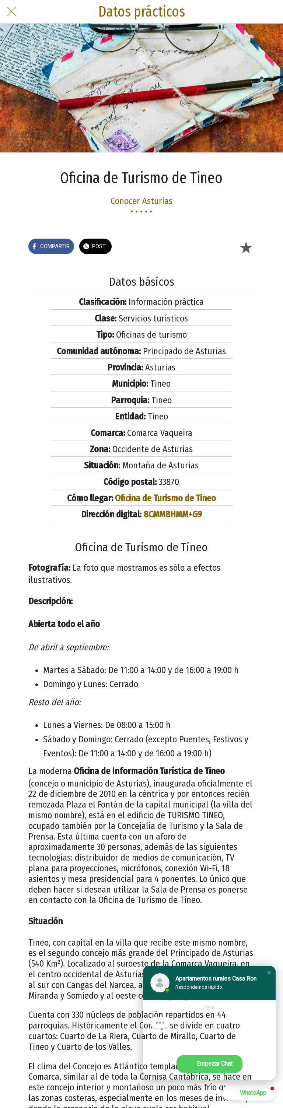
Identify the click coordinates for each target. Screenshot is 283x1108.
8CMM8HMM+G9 (173, 514)
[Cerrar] (11, 11)
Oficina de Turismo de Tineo (165, 498)
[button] (269, 972)
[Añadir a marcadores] (246, 247)
